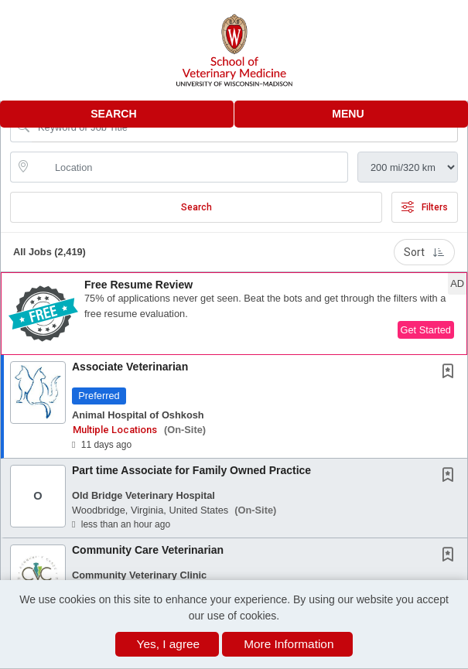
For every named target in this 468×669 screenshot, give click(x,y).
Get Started (426, 330)
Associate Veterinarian (130, 366)
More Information (288, 643)
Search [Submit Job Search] (196, 207)
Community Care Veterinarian (148, 550)
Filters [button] (424, 207)
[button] (351, 114)
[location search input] (190, 167)
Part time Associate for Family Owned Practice (191, 470)
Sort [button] (424, 252)
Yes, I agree (168, 643)
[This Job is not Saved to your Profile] (451, 372)
